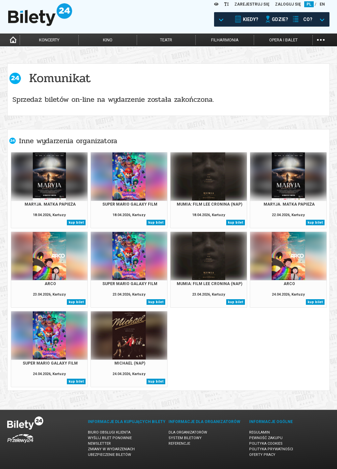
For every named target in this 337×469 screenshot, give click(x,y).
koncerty (49, 39)
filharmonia (225, 39)
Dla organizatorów (187, 432)
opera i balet (283, 39)
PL (309, 4)
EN (322, 4)
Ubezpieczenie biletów (109, 455)
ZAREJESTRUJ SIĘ (251, 4)
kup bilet (76, 222)
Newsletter (99, 443)
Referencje (179, 443)
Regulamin (259, 432)
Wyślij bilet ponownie (110, 438)
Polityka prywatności (271, 449)
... (320, 39)
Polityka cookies (266, 443)
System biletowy (185, 438)
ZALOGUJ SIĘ (288, 4)
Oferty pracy (262, 455)
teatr (166, 39)
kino (107, 39)
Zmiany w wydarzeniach (111, 449)
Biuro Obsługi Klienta (109, 432)
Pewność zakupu (266, 438)
